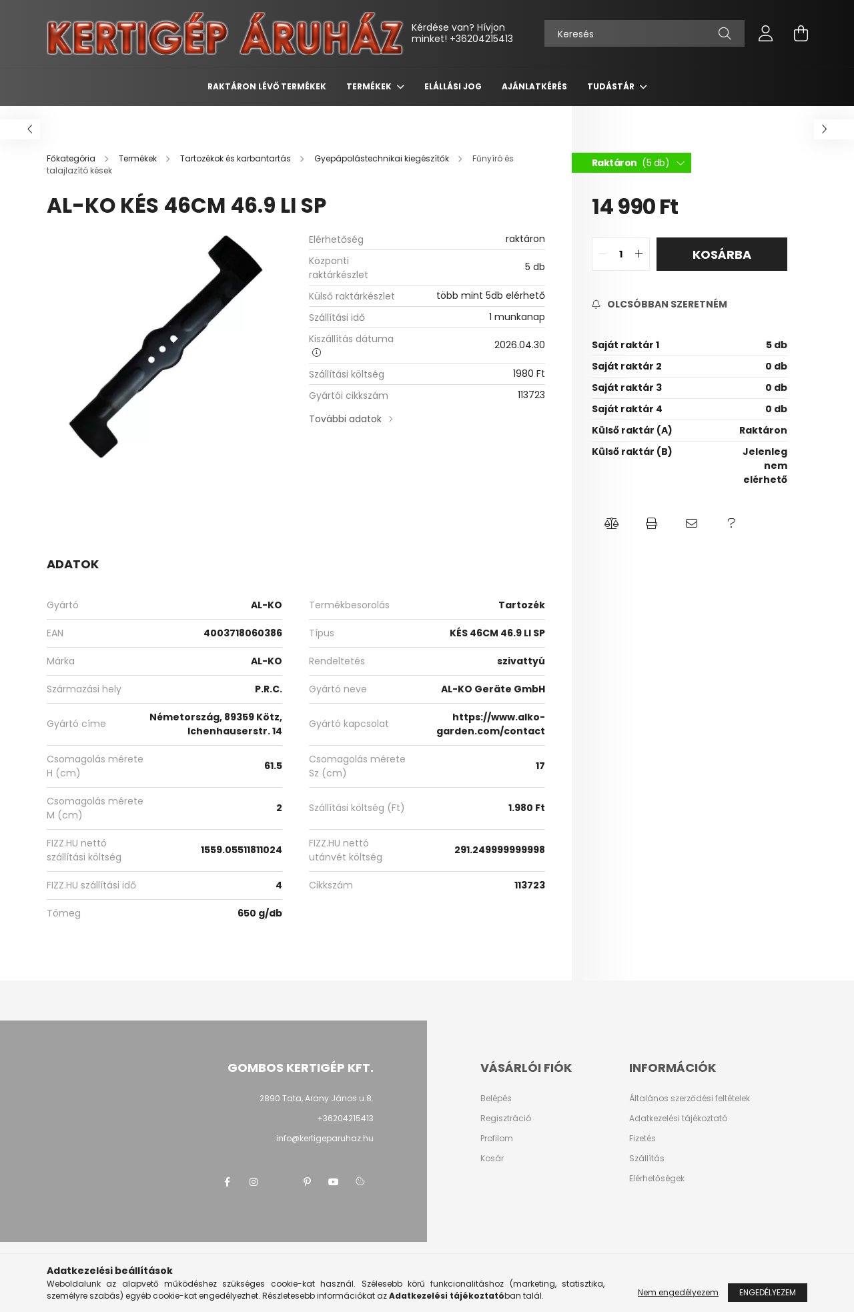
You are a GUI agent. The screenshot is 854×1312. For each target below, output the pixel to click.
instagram (253, 1182)
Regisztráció (505, 1118)
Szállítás (647, 1158)
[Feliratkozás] (659, 304)
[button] (611, 523)
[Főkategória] (72, 158)
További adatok (345, 419)
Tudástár (611, 86)
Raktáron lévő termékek (266, 86)
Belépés (496, 1098)
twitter (280, 1182)
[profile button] (766, 33)
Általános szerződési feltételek (689, 1098)
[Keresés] (644, 33)
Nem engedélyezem (678, 1292)
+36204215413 (481, 38)
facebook (227, 1182)
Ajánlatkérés (534, 86)
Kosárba (722, 254)
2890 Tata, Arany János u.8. (317, 1098)
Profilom (496, 1138)
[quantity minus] (602, 254)
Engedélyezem (767, 1292)
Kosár (492, 1158)
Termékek (370, 86)
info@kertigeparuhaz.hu (325, 1138)
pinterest (307, 1182)
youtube (333, 1182)
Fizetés (642, 1138)
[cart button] (800, 33)
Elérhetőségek (657, 1178)
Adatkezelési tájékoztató (678, 1118)
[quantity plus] (639, 254)
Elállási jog (453, 86)
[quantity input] (620, 254)
